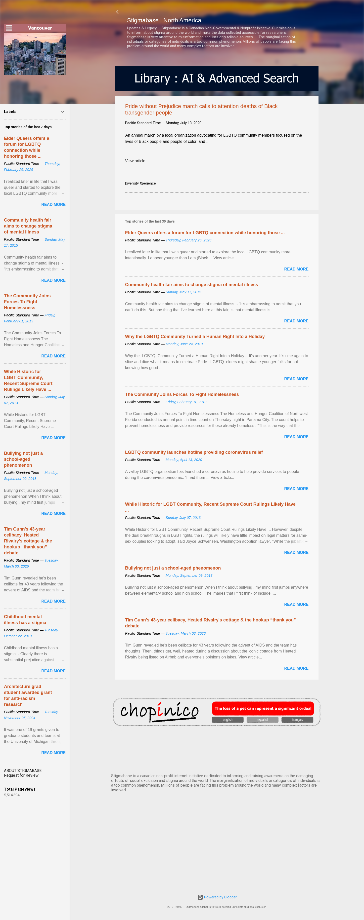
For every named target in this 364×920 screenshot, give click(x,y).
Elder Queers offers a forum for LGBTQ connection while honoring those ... (205, 232)
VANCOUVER (216, 750)
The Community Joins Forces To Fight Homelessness (182, 394)
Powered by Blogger (217, 897)
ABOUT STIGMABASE (23, 770)
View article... (137, 161)
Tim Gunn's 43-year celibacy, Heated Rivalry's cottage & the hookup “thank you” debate (28, 541)
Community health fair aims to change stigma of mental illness (191, 284)
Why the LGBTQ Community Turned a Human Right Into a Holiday (195, 336)
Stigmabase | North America (164, 20)
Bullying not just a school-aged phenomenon (173, 568)
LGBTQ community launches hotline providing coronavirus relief (194, 452)
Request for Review (21, 775)
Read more (296, 269)
